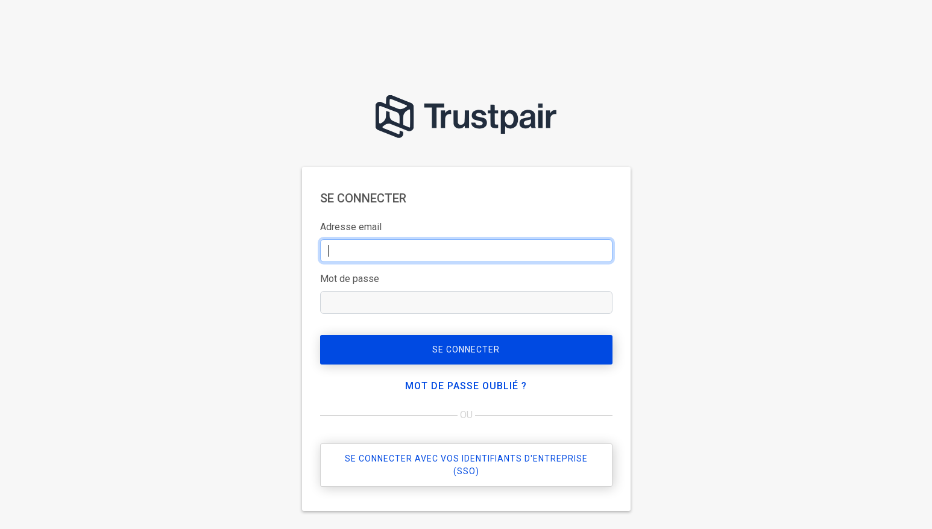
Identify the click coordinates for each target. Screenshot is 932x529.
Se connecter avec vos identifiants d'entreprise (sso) (466, 465)
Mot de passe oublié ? (466, 386)
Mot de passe (349, 278)
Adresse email (351, 227)
